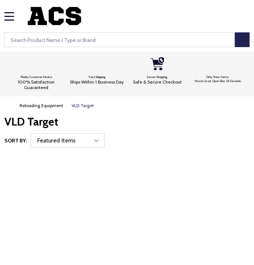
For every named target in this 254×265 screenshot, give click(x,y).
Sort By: (15, 140)
